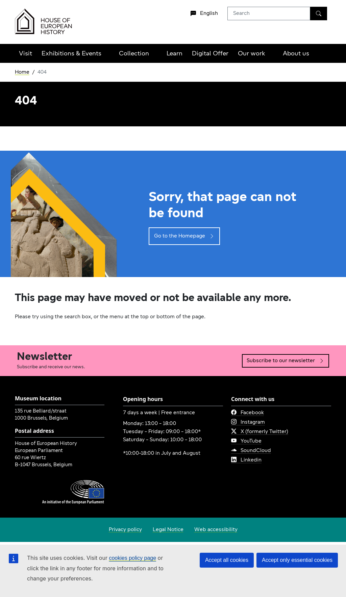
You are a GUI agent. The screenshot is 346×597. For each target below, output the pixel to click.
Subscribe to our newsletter (285, 361)
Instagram (248, 422)
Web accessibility (216, 529)
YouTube (246, 441)
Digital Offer (210, 54)
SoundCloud (251, 450)
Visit (25, 54)
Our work (251, 54)
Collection (134, 54)
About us (296, 54)
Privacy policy (125, 529)
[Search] (318, 13)
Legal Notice (168, 529)
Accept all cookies (226, 560)
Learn (174, 54)
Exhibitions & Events (71, 54)
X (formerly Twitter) (259, 431)
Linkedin (246, 460)
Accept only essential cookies (297, 560)
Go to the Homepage (184, 236)
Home (22, 72)
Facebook (247, 413)
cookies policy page (132, 558)
